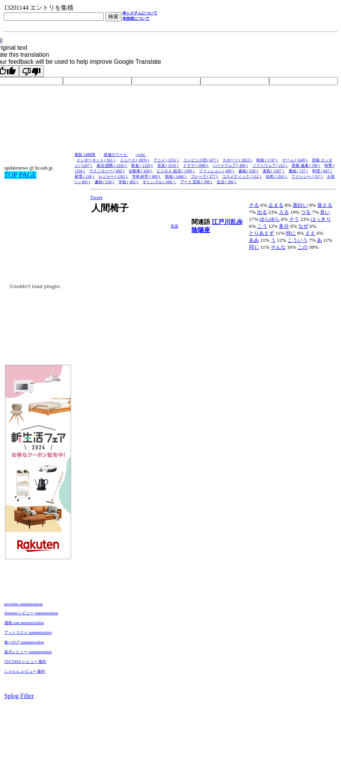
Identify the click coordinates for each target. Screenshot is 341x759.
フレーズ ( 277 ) (205, 176)
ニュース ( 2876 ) (135, 160)
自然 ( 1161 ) (276, 176)
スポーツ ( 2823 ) (237, 160)
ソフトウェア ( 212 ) (270, 165)
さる (254, 205)
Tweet (96, 197)
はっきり (321, 219)
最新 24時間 (85, 154)
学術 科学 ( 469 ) (146, 176)
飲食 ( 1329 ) (142, 165)
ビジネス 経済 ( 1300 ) (176, 171)
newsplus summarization (23, 604)
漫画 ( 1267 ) (274, 171)
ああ (254, 240)
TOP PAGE (20, 175)
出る (262, 212)
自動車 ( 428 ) (141, 171)
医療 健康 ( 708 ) (306, 165)
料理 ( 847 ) (322, 171)
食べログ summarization (24, 642)
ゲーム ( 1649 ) (295, 160)
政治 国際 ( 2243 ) (112, 165)
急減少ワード (116, 154)
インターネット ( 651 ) (96, 160)
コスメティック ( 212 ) (242, 176)
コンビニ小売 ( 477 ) (201, 160)
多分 (284, 226)
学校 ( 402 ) (128, 182)
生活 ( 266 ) (227, 182)
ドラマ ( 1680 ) (196, 165)
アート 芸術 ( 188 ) (196, 182)
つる (306, 212)
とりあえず (261, 233)
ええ (310, 233)
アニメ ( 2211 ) (166, 160)
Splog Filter (19, 696)
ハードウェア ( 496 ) (231, 165)
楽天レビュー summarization (28, 652)
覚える (324, 205)
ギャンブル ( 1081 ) (159, 182)
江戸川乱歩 (227, 222)
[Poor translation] (31, 71)
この (303, 247)
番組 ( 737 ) (299, 171)
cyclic (141, 154)
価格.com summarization (24, 623)
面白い (300, 205)
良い (325, 212)
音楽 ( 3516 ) (168, 165)
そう (294, 219)
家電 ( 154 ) (85, 176)
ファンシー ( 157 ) (307, 176)
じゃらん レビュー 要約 (24, 671)
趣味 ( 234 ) (105, 182)
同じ (254, 247)
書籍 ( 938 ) (248, 171)
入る (284, 212)
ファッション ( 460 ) (217, 171)
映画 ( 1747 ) (267, 160)
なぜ (303, 226)
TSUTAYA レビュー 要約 (25, 661)
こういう (297, 240)
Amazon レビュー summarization (31, 613)
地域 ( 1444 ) (176, 176)
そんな (278, 247)
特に (291, 233)
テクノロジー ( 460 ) (107, 171)
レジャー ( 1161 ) (113, 176)
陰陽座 (200, 230)
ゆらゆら (269, 219)
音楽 (174, 226)
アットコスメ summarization (28, 632)
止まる (276, 205)
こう (262, 226)
